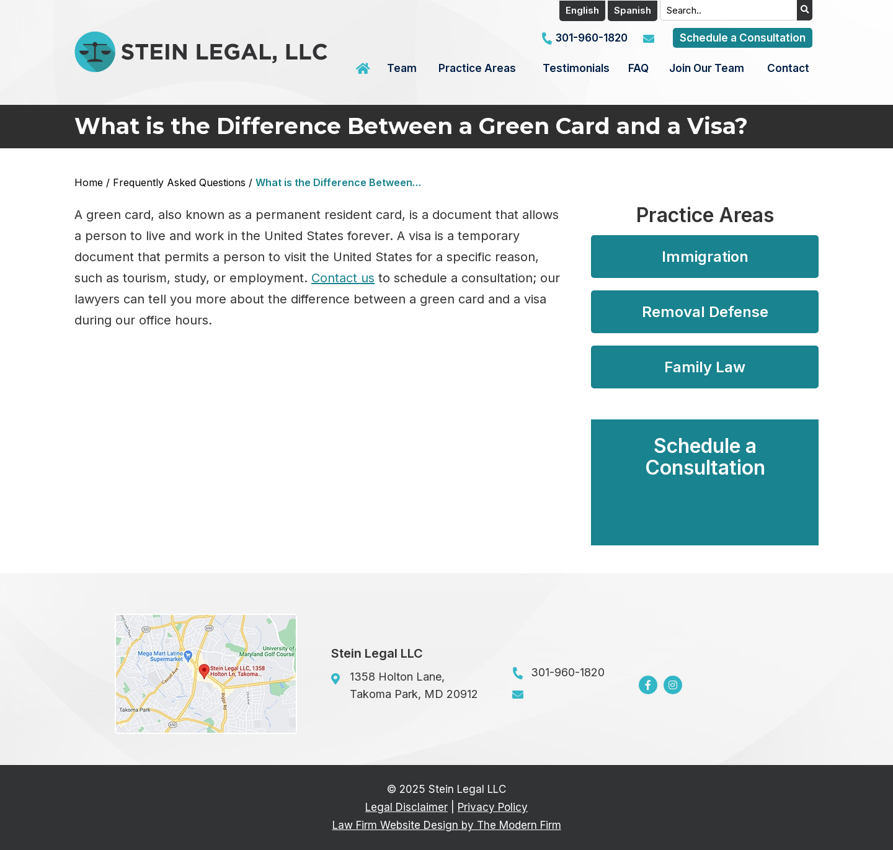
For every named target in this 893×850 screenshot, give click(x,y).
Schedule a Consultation (743, 38)
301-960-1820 (592, 38)
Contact (788, 68)
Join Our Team (706, 68)
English (582, 10)
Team (402, 68)
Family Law (704, 367)
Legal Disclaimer (406, 807)
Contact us (343, 278)
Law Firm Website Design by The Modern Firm (446, 825)
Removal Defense (705, 312)
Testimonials (576, 68)
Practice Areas (477, 68)
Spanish (632, 10)
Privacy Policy (493, 807)
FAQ (638, 68)
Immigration (705, 257)
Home (365, 69)
